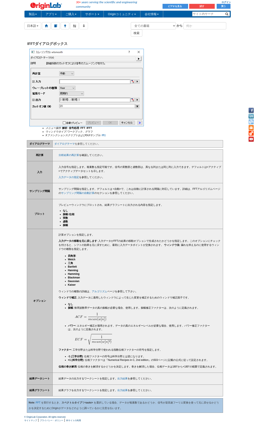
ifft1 (104, 135)
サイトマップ (30, 420)
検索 (137, 33)
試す (202, 6)
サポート (92, 14)
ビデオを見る (175, 6)
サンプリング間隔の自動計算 (77, 193)
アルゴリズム (99, 291)
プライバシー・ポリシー (51, 420)
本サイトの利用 (73, 420)
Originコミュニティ (122, 14)
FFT (38, 402)
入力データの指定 (69, 177)
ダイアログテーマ (64, 143)
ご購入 (70, 14)
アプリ (51, 14)
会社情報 (152, 14)
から (180, 25)
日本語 (33, 25)
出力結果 (122, 378)
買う (223, 6)
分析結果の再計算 (69, 155)
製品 (33, 14)
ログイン (226, 2)
